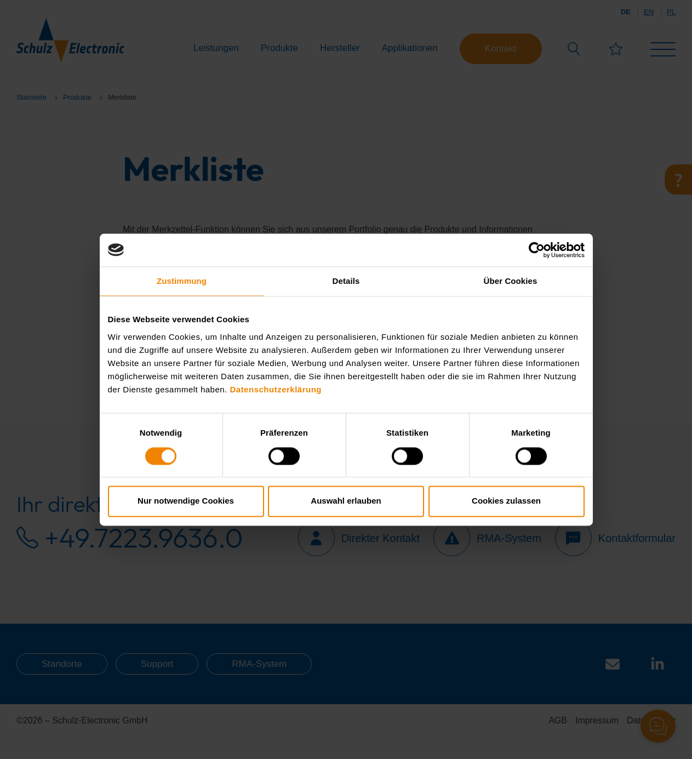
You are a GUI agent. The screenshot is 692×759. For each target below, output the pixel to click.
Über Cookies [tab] (510, 281)
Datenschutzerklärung (276, 389)
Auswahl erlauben (346, 501)
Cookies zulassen (506, 501)
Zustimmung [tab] (182, 281)
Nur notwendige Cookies (186, 501)
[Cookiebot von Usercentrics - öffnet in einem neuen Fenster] (537, 250)
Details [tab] (346, 281)
